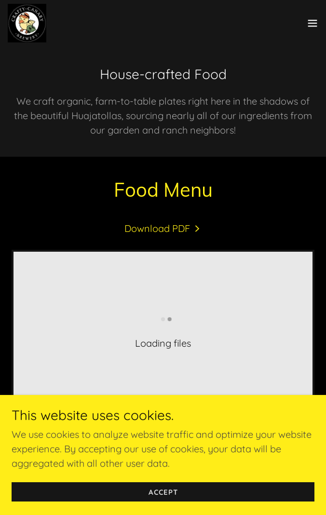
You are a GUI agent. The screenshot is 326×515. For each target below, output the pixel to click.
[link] (27, 23)
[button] (312, 23)
